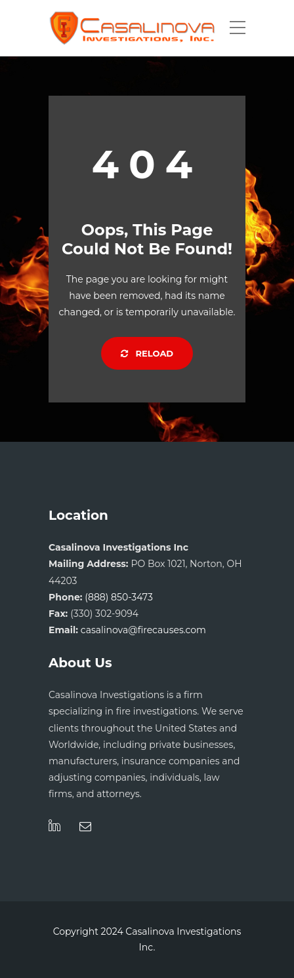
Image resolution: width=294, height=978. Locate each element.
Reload (147, 353)
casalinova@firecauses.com (143, 630)
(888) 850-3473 (118, 597)
